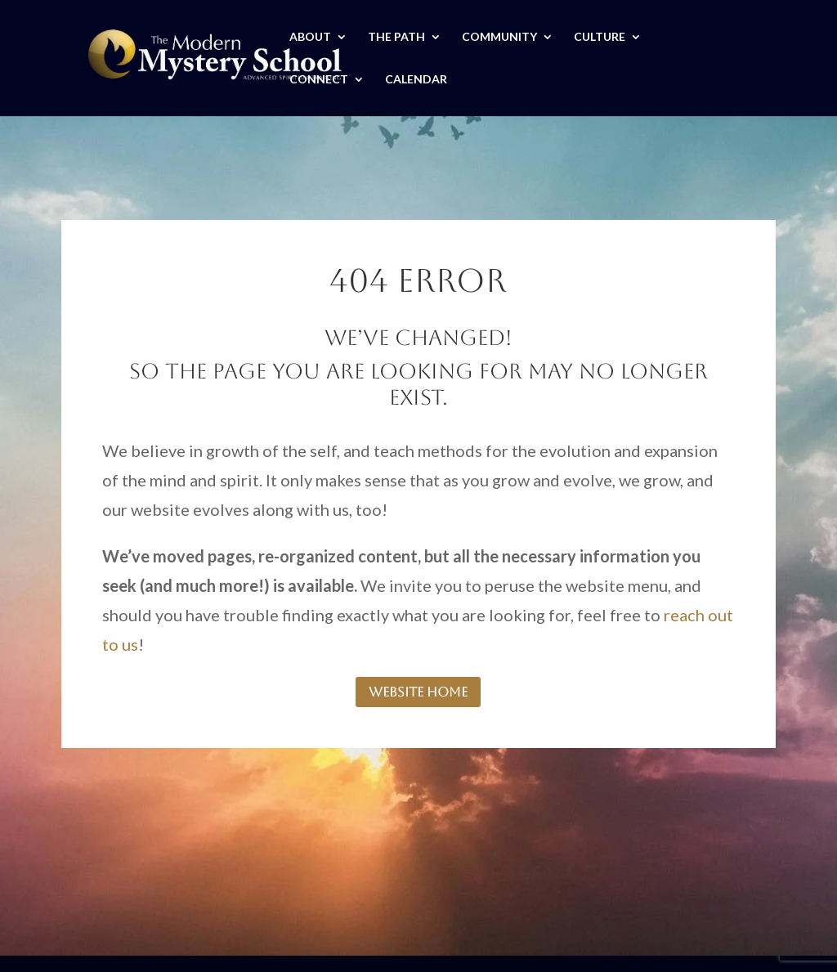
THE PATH (396, 37)
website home (418, 692)
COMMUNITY (499, 37)
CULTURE (599, 37)
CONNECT (318, 80)
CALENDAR (416, 80)
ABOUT (310, 37)
